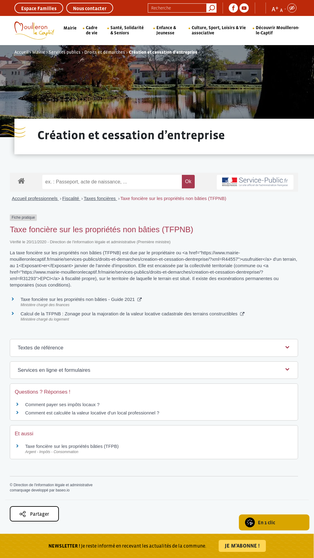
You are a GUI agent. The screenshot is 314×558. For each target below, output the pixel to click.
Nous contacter (89, 8)
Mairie (70, 27)
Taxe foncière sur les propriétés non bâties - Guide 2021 (81, 299)
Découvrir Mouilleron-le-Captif (277, 30)
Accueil (21, 52)
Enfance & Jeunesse (166, 30)
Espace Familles (38, 8)
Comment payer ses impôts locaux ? (62, 404)
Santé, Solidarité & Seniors (127, 30)
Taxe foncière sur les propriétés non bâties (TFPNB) (173, 198)
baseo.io (62, 490)
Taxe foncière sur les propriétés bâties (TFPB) (72, 446)
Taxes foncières (100, 198)
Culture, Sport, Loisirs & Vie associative (219, 30)
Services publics (65, 52)
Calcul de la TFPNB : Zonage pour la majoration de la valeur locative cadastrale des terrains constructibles (132, 313)
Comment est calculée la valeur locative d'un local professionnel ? (92, 412)
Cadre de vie (92, 30)
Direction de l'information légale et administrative (53, 485)
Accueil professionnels (35, 198)
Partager (34, 514)
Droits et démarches (104, 52)
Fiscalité (71, 198)
